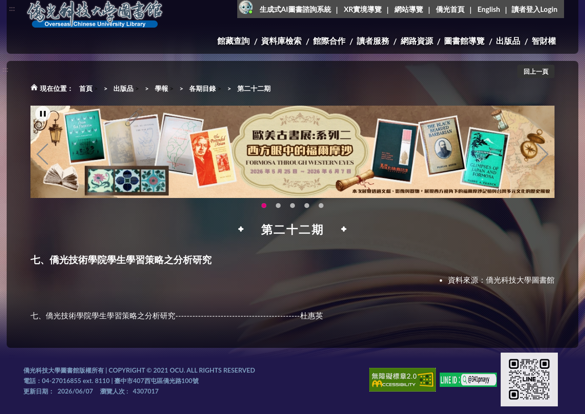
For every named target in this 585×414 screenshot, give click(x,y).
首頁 (85, 88)
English (488, 9)
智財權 (544, 41)
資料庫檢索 (281, 41)
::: (12, 7)
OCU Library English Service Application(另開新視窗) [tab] (292, 205)
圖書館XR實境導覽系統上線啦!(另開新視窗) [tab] (306, 205)
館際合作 (329, 41)
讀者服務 (373, 41)
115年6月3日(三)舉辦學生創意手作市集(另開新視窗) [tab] (278, 205)
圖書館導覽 (464, 41)
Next (542, 154)
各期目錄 (202, 88)
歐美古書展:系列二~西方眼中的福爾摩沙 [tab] (264, 205)
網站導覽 (408, 9)
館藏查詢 (233, 41)
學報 (161, 88)
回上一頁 (536, 71)
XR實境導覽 (363, 9)
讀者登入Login (534, 9)
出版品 (508, 41)
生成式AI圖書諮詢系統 (295, 9)
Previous (42, 154)
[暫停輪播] (42, 113)
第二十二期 (254, 88)
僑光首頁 (450, 9)
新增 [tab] (321, 205)
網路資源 (417, 41)
